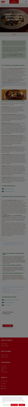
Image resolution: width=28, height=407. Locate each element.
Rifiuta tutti (22, 404)
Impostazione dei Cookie (5, 404)
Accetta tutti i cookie (14, 404)
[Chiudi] (26, 397)
